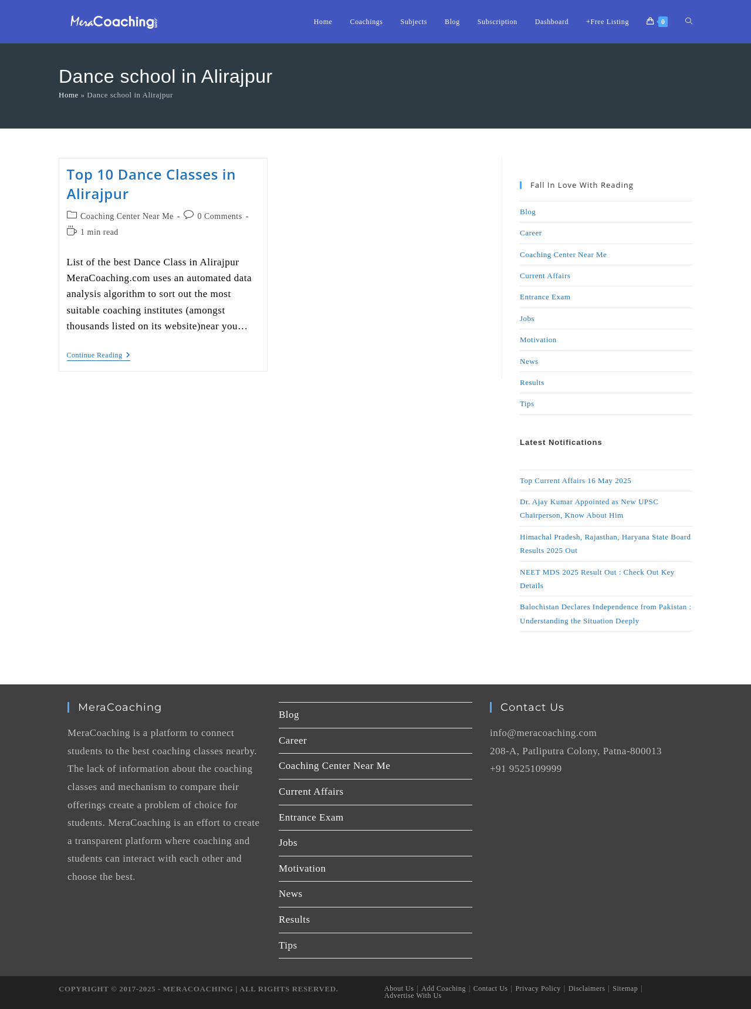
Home (69, 94)
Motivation (538, 339)
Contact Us (490, 988)
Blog (528, 211)
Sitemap (625, 988)
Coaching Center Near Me (127, 216)
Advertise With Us (413, 995)
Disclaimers (587, 988)
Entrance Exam (545, 296)
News (529, 361)
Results (532, 382)
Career (531, 232)
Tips (527, 403)
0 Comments (220, 216)
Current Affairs (545, 275)
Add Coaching (443, 988)
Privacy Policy (537, 988)
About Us (399, 988)
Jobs (527, 318)
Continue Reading (99, 355)
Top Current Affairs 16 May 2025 (575, 480)
